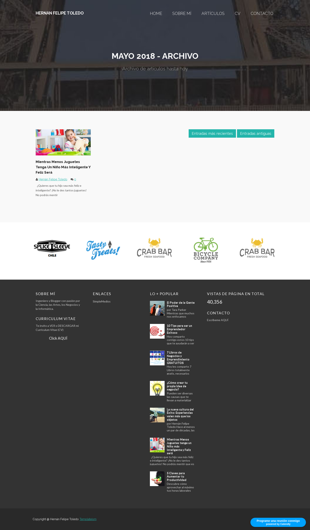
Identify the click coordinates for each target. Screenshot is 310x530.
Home (156, 13)
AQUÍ (224, 320)
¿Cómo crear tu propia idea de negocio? (177, 386)
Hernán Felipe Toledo (60, 13)
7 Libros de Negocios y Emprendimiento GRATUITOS (178, 357)
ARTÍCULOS (213, 13)
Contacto (262, 13)
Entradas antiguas (255, 133)
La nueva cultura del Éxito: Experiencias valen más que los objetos (180, 414)
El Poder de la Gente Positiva (181, 304)
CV (237, 13)
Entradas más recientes (212, 133)
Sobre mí (181, 13)
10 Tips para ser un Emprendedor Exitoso (179, 329)
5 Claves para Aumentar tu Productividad (176, 476)
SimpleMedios (102, 301)
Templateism (88, 519)
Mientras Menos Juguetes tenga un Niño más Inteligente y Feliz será (63, 167)
